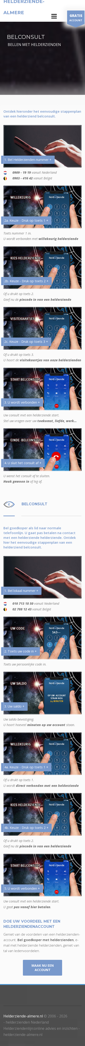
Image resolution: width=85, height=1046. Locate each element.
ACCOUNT (76, 18)
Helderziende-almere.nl (23, 1016)
